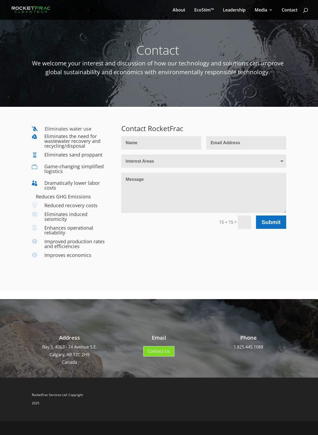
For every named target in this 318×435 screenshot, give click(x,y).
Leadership (234, 10)
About (179, 10)
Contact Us (159, 351)
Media (261, 10)
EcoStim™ (204, 10)
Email (159, 337)
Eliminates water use (68, 129)
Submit (271, 222)
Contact (289, 10)
